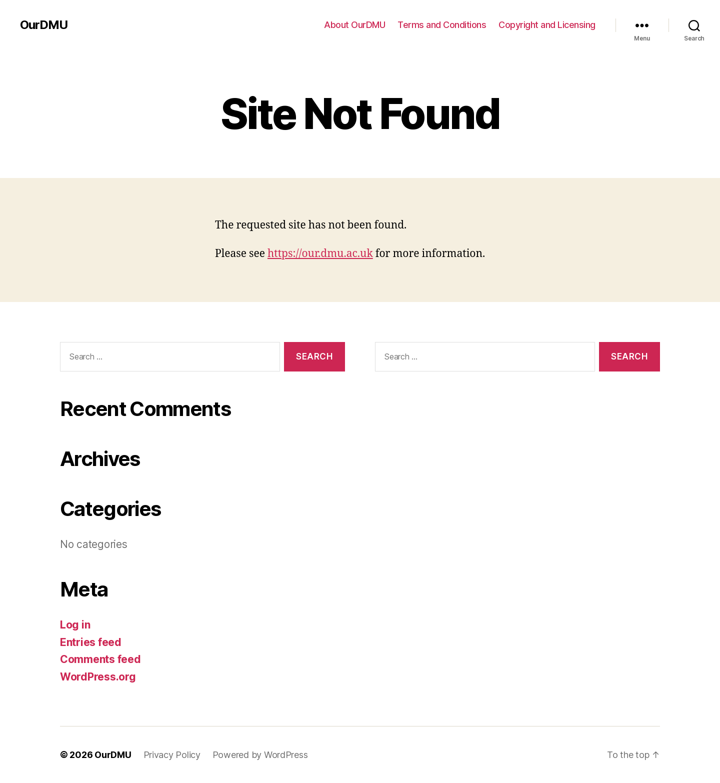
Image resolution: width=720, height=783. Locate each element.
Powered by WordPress (260, 755)
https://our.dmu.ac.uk (320, 253)
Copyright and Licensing (547, 25)
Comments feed (100, 659)
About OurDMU (354, 25)
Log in (75, 624)
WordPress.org (98, 676)
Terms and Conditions (442, 25)
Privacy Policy (172, 755)
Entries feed (91, 642)
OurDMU (44, 25)
